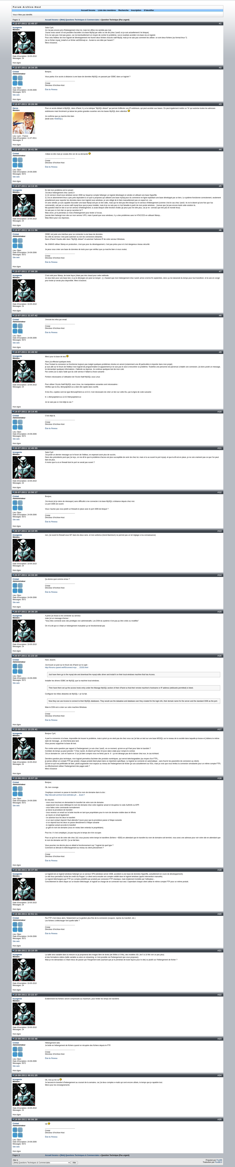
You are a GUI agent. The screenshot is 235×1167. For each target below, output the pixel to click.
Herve (15, 108)
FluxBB (219, 1160)
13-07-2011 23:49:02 (25, 352)
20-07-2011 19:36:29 (25, 611)
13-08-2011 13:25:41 (25, 729)
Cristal (16, 71)
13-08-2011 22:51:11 (25, 914)
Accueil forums (88, 10)
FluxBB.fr (218, 1162)
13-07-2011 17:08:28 (25, 271)
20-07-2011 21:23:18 (25, 656)
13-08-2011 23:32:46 (25, 1039)
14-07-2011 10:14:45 (25, 411)
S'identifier (149, 10)
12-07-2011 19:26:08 (25, 104)
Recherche (123, 10)
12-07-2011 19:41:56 (25, 149)
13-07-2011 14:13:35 (25, 186)
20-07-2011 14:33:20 (25, 575)
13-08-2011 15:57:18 (25, 778)
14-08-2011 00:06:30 (25, 1119)
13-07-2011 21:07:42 (25, 315)
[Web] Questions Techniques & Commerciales (79, 20)
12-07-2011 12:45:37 (25, 23)
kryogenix (17, 27)
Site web (16, 95)
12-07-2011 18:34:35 (25, 67)
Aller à (45, 1161)
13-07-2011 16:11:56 (25, 230)
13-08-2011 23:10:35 (25, 950)
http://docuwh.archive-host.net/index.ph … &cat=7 (65, 795)
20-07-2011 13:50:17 (25, 492)
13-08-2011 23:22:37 (25, 994)
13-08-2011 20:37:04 (25, 870)
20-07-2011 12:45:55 (25, 448)
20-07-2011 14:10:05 (25, 531)
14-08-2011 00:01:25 (25, 1075)
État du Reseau (51, 89)
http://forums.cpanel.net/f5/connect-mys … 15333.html (66, 667)
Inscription (136, 10)
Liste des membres (107, 10)
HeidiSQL (58, 119)
